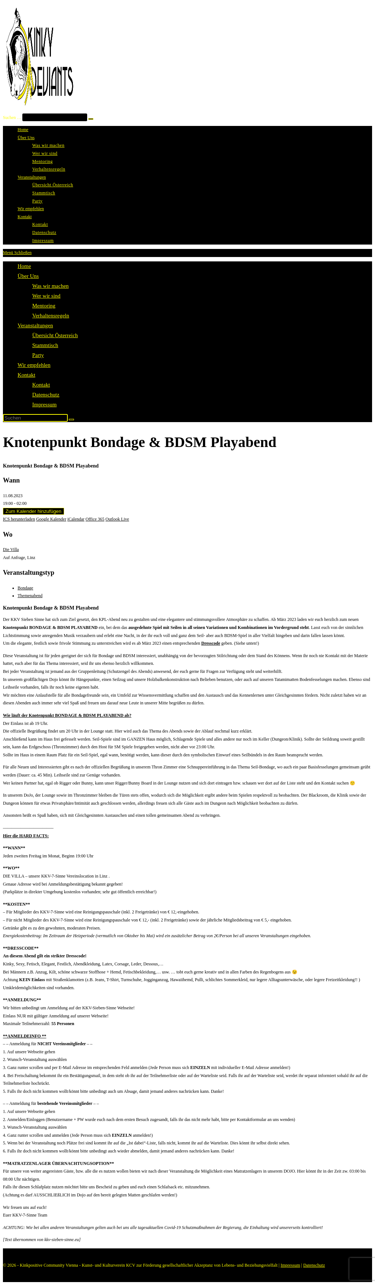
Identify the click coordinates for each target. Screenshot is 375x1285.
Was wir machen (50, 286)
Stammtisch (45, 345)
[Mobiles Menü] (17, 252)
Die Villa (11, 549)
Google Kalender (51, 519)
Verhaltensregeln (50, 316)
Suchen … (12, 117)
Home (24, 266)
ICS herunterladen (19, 519)
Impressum (44, 404)
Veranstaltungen (35, 325)
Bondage (25, 588)
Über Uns (28, 276)
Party (38, 355)
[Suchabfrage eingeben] (35, 418)
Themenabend (30, 595)
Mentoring (43, 306)
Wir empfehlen (34, 365)
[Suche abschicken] (71, 419)
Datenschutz (45, 395)
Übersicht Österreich (55, 335)
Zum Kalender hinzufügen (33, 511)
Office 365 (95, 519)
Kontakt (26, 375)
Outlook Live (117, 519)
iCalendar (76, 519)
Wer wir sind (46, 296)
